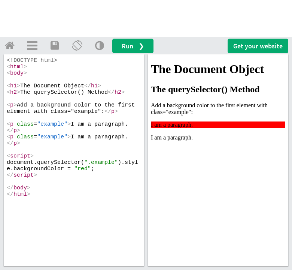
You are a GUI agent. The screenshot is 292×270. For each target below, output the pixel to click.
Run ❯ (133, 46)
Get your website (258, 46)
